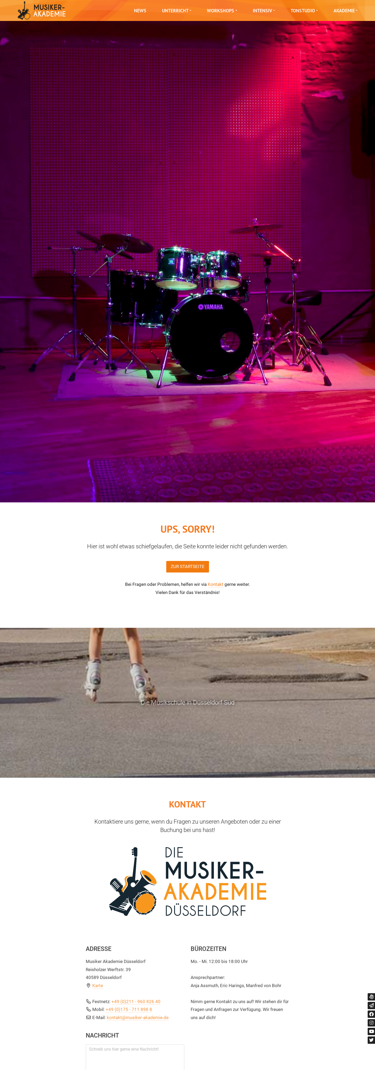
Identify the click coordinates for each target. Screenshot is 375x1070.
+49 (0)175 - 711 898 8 (129, 1059)
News (140, 11)
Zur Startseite (188, 566)
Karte (97, 1035)
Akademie (344, 11)
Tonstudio (303, 11)
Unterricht (175, 11)
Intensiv (262, 11)
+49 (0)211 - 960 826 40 (135, 1051)
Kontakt (215, 584)
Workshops (220, 11)
